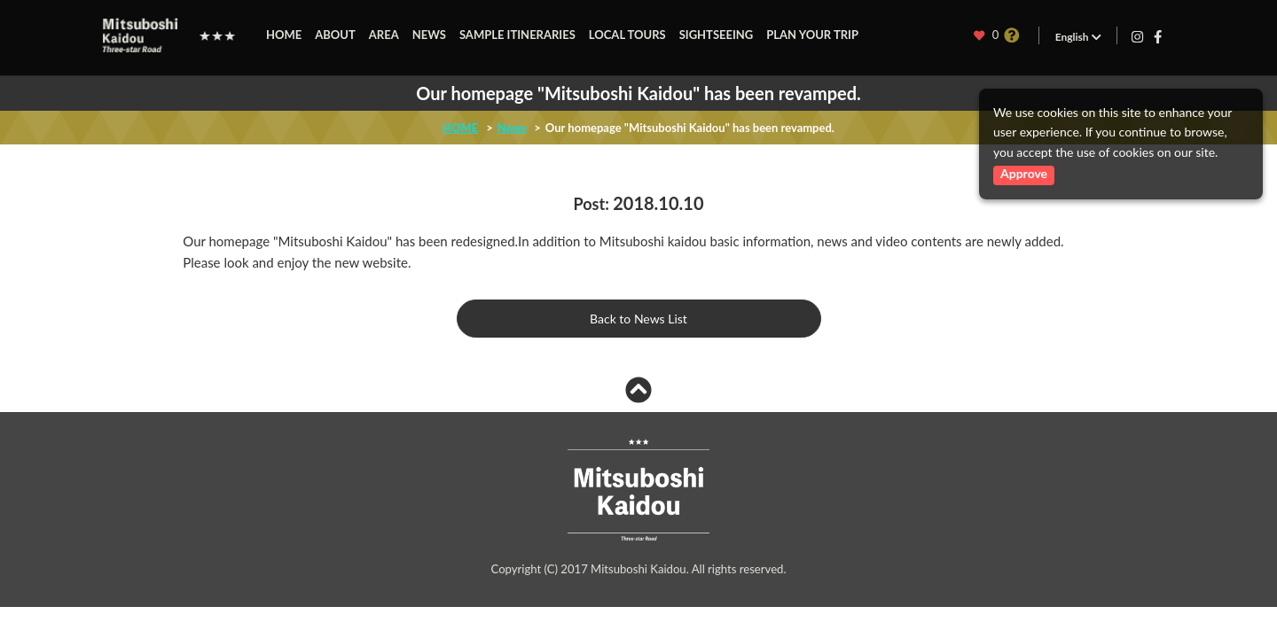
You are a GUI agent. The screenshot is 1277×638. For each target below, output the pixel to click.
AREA (384, 34)
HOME (284, 34)
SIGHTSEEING (716, 34)
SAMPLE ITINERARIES (517, 34)
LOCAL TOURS (627, 34)
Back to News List (638, 318)
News (512, 128)
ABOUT (335, 34)
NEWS (429, 34)
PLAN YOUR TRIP (812, 34)
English (1078, 36)
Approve (1023, 173)
